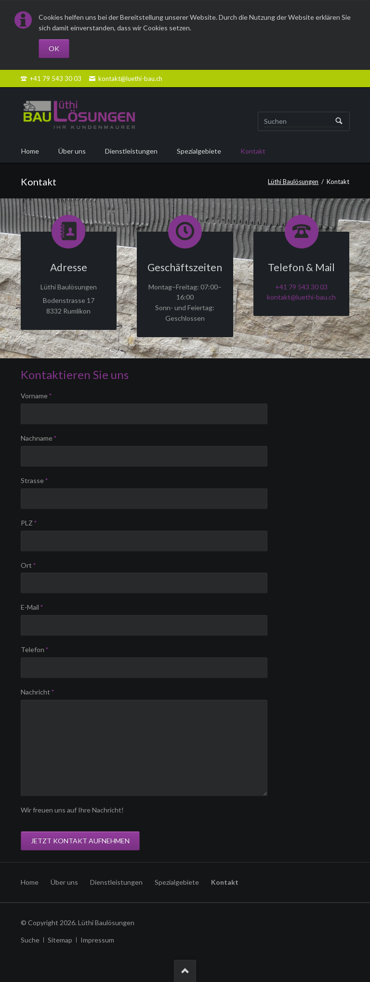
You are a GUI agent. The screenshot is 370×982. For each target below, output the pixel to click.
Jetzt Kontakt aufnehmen (80, 841)
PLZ (36, 522)
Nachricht (37, 691)
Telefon (36, 649)
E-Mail (36, 606)
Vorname (36, 395)
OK (54, 48)
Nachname (39, 437)
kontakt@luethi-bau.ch (301, 297)
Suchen (339, 121)
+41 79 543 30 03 (301, 287)
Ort (36, 564)
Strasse (36, 479)
